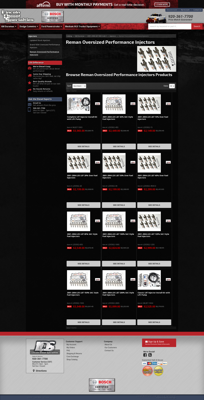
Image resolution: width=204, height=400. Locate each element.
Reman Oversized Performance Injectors (44, 53)
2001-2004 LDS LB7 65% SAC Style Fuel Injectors (82, 235)
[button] (175, 26)
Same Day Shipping (42, 74)
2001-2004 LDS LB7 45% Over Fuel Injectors (153, 176)
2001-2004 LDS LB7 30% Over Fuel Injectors (118, 176)
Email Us (37, 103)
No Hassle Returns (41, 89)
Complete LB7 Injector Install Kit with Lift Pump (82, 118)
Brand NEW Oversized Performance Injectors (45, 46)
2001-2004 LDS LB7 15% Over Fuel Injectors (153, 118)
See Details (83, 146)
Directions (40, 370)
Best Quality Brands (42, 81)
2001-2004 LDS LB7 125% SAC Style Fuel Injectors (153, 235)
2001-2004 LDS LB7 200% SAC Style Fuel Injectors (118, 294)
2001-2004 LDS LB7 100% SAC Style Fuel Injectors (118, 235)
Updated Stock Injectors (40, 40)
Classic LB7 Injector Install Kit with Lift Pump (154, 294)
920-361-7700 (180, 16)
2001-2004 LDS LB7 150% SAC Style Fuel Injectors (82, 294)
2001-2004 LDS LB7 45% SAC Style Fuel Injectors (118, 118)
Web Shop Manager (170, 398)
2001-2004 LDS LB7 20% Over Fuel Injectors (82, 176)
